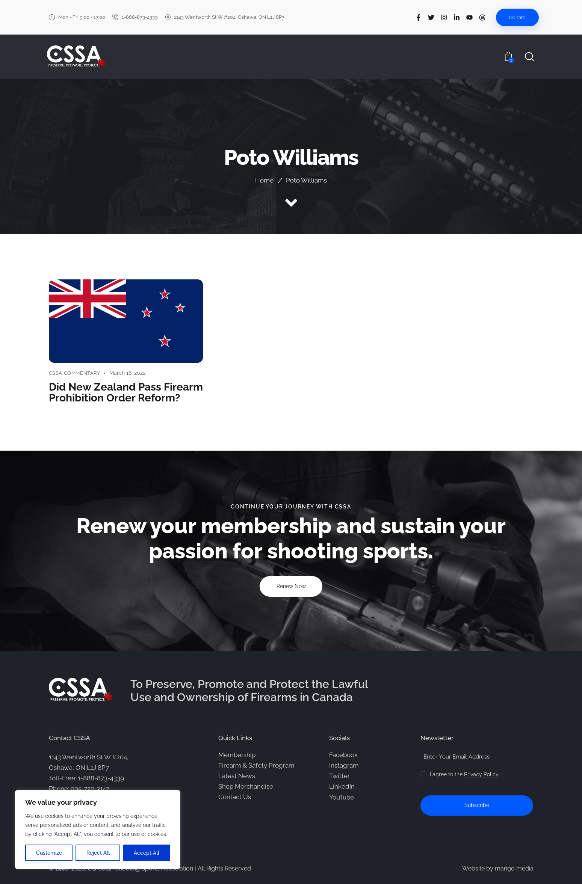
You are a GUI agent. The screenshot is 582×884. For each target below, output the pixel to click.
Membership (236, 754)
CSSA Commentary (74, 373)
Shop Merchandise (245, 786)
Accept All (147, 853)
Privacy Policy (481, 774)
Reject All (98, 853)
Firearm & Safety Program (256, 765)
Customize (49, 853)
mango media (514, 868)
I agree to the (464, 774)
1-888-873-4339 (101, 777)
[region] (97, 829)
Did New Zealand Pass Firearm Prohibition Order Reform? (126, 392)
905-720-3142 (90, 788)
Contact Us (234, 796)
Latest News (236, 775)
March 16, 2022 (127, 373)
